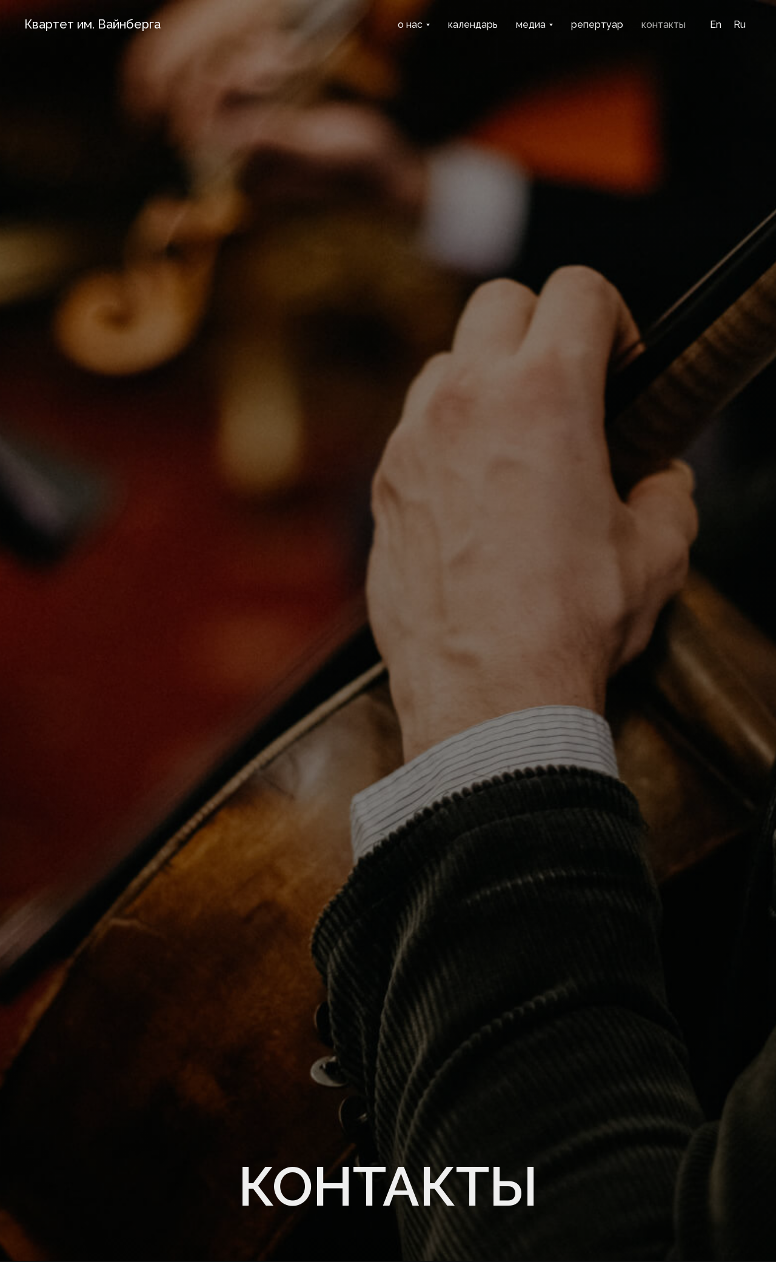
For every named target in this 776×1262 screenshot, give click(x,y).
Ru (740, 24)
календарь (473, 24)
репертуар (597, 24)
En (715, 24)
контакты (663, 24)
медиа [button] (531, 24)
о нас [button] (410, 24)
